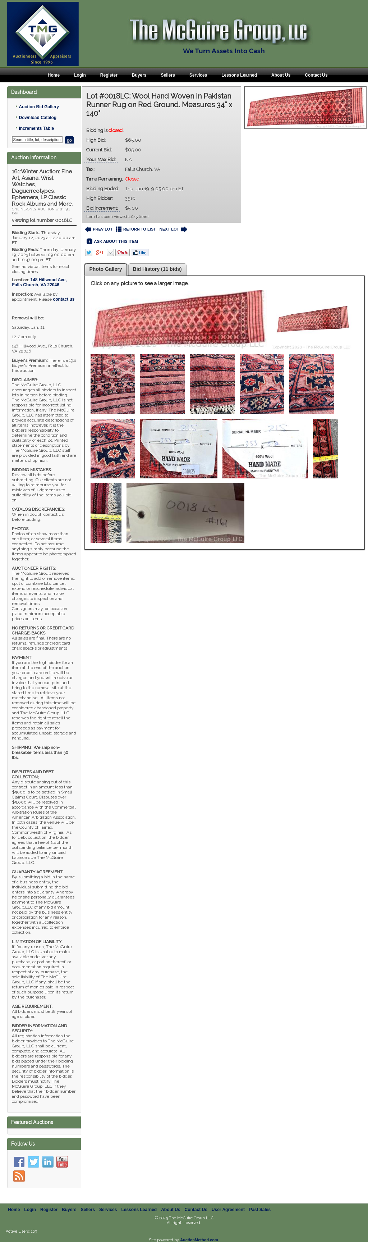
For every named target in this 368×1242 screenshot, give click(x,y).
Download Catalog (37, 117)
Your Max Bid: (101, 159)
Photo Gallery (105, 269)
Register (109, 75)
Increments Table (36, 128)
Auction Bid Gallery (39, 106)
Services (198, 75)
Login (80, 75)
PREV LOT (99, 229)
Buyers (139, 75)
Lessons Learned (239, 75)
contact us (63, 299)
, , (39, 282)
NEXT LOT (173, 229)
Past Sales (260, 1209)
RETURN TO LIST (136, 229)
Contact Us (316, 75)
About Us (280, 75)
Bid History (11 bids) (157, 269)
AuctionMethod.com (199, 1240)
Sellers (168, 75)
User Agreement (228, 1209)
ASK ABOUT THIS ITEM (112, 241)
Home (54, 75)
